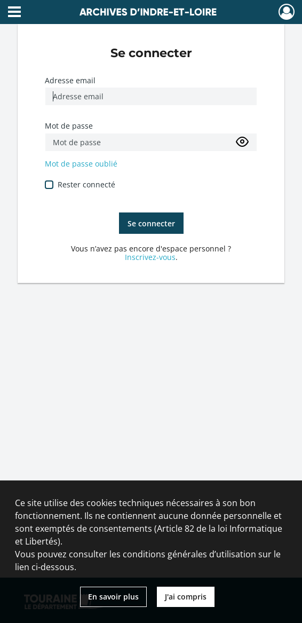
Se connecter (151, 223)
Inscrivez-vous (150, 257)
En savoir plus (113, 597)
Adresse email (70, 80)
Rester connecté (86, 184)
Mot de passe (69, 126)
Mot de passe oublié (81, 164)
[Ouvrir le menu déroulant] (14, 12)
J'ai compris (185, 597)
